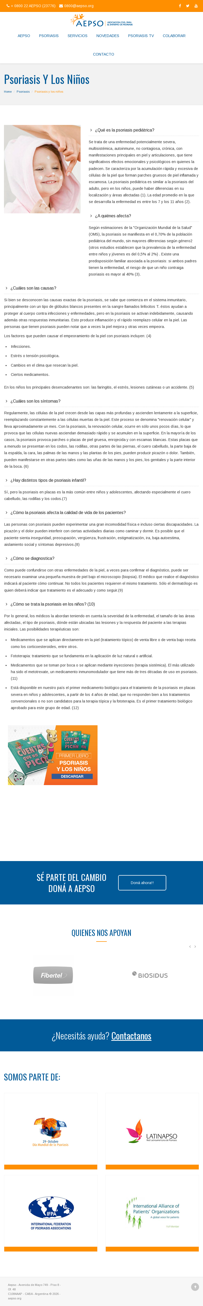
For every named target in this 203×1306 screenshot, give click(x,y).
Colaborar (174, 36)
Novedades (107, 36)
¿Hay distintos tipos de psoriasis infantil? (48, 480)
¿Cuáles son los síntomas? (36, 401)
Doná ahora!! (142, 882)
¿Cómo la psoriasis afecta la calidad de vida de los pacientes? (68, 512)
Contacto (103, 54)
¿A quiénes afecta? (113, 216)
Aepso (24, 36)
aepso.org (14, 1298)
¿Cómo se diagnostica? (32, 558)
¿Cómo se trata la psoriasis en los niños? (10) (53, 604)
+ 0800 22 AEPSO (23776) (31, 6)
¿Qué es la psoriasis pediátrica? (124, 130)
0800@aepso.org (76, 6)
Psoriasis (49, 36)
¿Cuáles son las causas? (33, 288)
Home (8, 91)
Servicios (77, 36)
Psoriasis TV (141, 36)
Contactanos (131, 1035)
